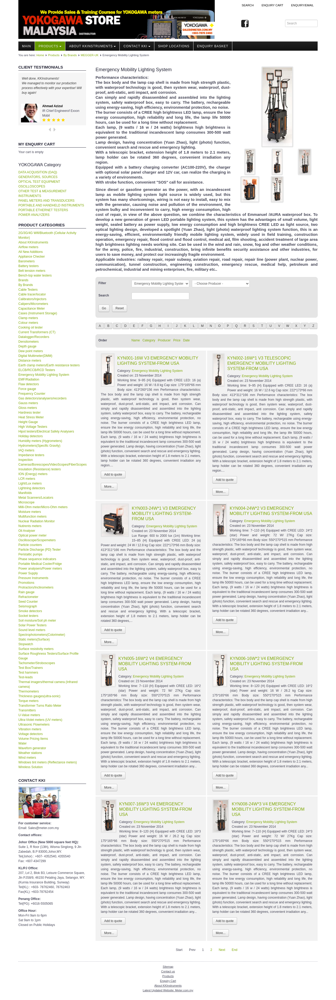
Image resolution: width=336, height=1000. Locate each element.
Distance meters (29, 360)
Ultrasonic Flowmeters (34, 724)
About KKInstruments (92, 46)
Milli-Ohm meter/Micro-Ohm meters (42, 507)
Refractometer (28, 597)
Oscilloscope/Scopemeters (37, 540)
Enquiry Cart (168, 980)
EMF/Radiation (28, 379)
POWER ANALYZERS (33, 215)
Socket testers (28, 616)
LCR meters (26, 479)
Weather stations (30, 753)
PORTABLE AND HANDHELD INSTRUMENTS (51, 205)
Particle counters (30, 545)
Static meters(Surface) (34, 639)
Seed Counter (28, 601)
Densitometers (28, 341)
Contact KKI (136, 46)
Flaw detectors (28, 384)
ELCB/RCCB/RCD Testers (36, 370)
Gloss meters (27, 408)
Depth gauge (27, 346)
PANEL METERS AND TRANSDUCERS (46, 200)
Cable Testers (28, 289)
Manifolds (25, 493)
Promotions (26, 583)
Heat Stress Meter (31, 417)
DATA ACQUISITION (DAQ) (37, 172)
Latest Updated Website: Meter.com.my (168, 990)
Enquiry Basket (212, 46)
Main (26, 46)
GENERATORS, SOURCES (37, 177)
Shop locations (174, 46)
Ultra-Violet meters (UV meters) (40, 720)
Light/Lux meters (30, 483)
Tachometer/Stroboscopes (36, 663)
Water (22, 743)
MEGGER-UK (90, 55)
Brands (23, 280)
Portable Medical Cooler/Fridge (40, 564)
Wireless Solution (30, 767)
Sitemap (168, 966)
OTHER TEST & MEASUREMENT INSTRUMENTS (42, 193)
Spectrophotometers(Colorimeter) (41, 635)
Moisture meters (29, 512)
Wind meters (27, 757)
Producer (164, 340)
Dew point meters (30, 351)
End (234, 950)
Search (248, 5)
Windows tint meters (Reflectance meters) (47, 762)
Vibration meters (29, 729)
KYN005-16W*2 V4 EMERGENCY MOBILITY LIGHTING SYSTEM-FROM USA (154, 663)
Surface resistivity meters (36, 649)
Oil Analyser (26, 531)
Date (186, 340)
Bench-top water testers (35, 275)
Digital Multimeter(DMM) (35, 356)
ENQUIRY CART (272, 5)
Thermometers (28, 691)
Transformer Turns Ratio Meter (39, 705)
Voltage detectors (30, 734)
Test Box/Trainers (30, 668)
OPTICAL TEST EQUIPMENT (39, 182)
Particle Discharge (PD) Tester (39, 549)
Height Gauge (28, 422)
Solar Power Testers (32, 625)
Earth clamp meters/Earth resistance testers (49, 365)
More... (109, 486)
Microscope (26, 502)
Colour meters (28, 323)
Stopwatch (25, 644)
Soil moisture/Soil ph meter (37, 620)
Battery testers (28, 266)
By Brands (70, 55)
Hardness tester (29, 412)
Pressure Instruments (33, 578)
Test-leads (25, 677)
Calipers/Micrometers (33, 304)
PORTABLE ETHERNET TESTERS (43, 210)
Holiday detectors (30, 436)
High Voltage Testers (32, 427)
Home (40, 55)
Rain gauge (26, 592)
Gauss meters (28, 403)
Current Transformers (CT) (36, 332)
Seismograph (27, 606)
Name (136, 340)
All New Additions (30, 252)
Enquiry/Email (302, 5)
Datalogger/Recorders (33, 337)
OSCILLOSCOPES (31, 186)
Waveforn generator (32, 748)
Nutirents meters (29, 526)
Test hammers (28, 672)
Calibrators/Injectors (32, 299)
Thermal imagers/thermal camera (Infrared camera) (47, 684)
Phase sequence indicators (37, 559)
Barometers (26, 261)
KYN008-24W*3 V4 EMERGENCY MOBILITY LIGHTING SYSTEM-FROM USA (268, 809)
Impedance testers (31, 455)
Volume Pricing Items (33, 739)
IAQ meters (26, 450)
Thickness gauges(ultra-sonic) (39, 696)
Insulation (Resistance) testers (39, 469)
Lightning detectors (31, 488)
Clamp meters (28, 318)
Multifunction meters (32, 516)
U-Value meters (29, 715)
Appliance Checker (31, 256)
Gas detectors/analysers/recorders (42, 398)
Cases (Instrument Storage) (37, 313)
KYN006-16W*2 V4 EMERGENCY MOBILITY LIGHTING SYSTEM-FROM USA (266, 663)
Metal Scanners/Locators (35, 497)
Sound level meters (31, 630)
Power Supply (28, 573)
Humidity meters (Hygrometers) (40, 441)
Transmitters (27, 710)
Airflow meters (28, 247)
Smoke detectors (30, 611)
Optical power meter (32, 535)
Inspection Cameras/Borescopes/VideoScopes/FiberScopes (52, 462)
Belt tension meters (31, 271)
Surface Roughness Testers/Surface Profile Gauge (48, 656)
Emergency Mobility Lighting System (43, 375)
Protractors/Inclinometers (35, 587)
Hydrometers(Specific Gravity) (39, 445)
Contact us (168, 971)
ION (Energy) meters (33, 474)
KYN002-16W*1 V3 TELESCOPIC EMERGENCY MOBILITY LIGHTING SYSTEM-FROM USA (261, 363)
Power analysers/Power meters (40, 568)
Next (222, 950)
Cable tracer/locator (32, 294)
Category (149, 340)
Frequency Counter (31, 393)
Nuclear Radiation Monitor (36, 521)
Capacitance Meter (31, 308)
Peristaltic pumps (30, 554)
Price (176, 340)
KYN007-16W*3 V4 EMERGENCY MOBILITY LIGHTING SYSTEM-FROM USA (155, 809)
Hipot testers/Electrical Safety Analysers (46, 431)
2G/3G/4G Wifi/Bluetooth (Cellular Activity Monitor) (47, 235)
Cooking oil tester (30, 327)
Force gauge (27, 389)
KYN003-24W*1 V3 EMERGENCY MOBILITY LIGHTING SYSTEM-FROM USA (164, 513)
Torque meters (28, 701)
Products (50, 46)
